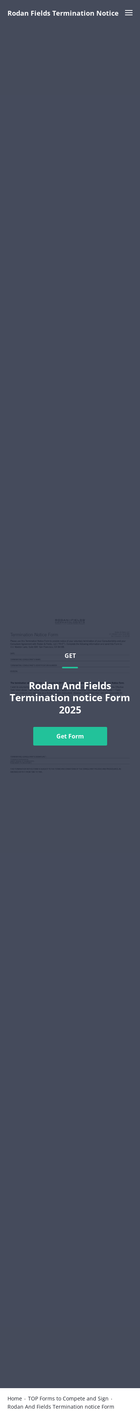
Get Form (70, 736)
